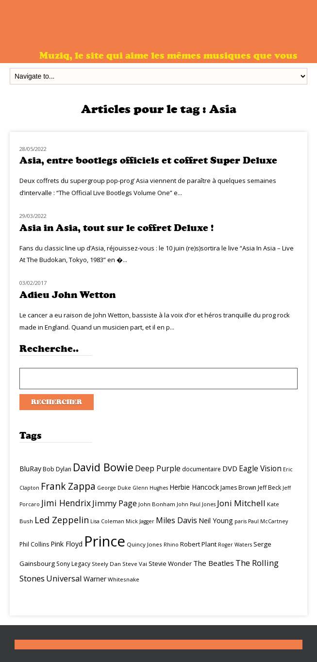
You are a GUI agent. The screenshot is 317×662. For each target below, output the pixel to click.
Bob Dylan (57, 469)
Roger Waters (235, 544)
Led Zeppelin (61, 520)
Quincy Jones (144, 544)
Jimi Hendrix (66, 503)
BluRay (30, 468)
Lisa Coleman (107, 521)
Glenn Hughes (150, 487)
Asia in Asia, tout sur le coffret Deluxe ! (116, 227)
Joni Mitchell (241, 503)
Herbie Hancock (194, 487)
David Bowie (103, 467)
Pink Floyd (66, 543)
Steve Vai (134, 563)
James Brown (238, 487)
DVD (229, 468)
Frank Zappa (68, 486)
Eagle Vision (260, 468)
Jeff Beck (269, 487)
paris (240, 521)
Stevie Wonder (170, 563)
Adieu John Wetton (67, 294)
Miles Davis (176, 520)
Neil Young (216, 520)
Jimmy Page (114, 503)
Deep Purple (158, 468)
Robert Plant (198, 544)
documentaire (201, 469)
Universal (64, 578)
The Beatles (213, 563)
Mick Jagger (140, 521)
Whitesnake (123, 579)
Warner (94, 578)
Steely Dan (106, 563)
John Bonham (156, 504)
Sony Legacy (73, 564)
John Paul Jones (196, 504)
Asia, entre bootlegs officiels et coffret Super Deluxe (148, 160)
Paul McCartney (268, 521)
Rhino (171, 544)
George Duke (114, 487)
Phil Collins (34, 544)
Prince (104, 541)
